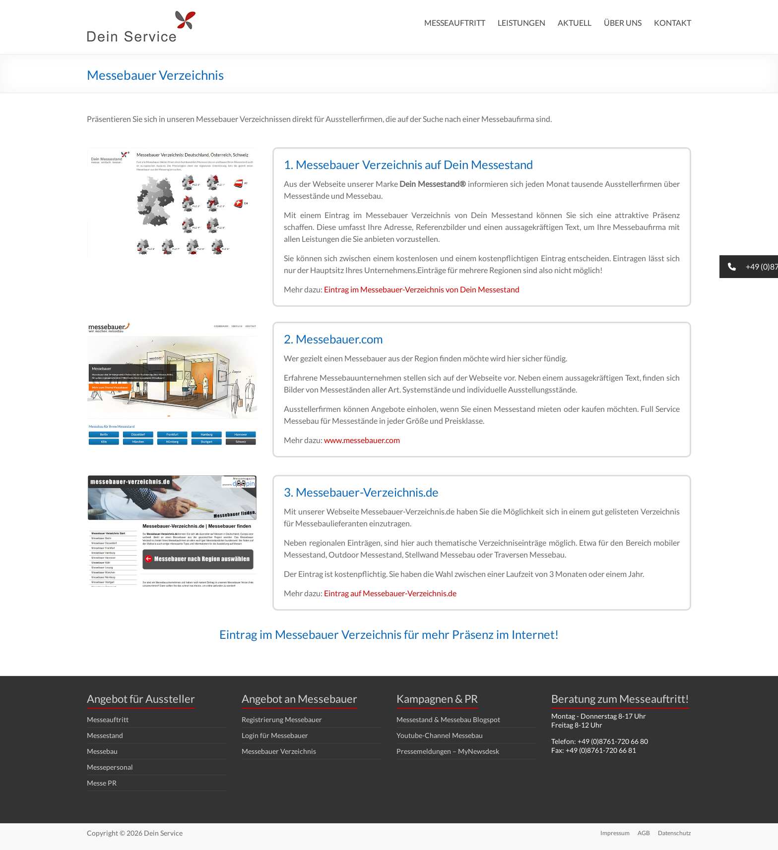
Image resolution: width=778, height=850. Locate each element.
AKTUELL (574, 22)
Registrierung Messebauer (282, 719)
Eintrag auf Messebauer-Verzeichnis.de (390, 593)
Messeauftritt (108, 719)
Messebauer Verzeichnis (279, 751)
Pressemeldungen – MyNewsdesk (447, 751)
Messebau (102, 751)
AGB (644, 833)
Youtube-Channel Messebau (439, 735)
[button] (748, 266)
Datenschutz (674, 833)
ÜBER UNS (623, 22)
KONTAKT (672, 22)
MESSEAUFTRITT (454, 22)
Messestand (105, 735)
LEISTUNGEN (521, 22)
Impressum (615, 833)
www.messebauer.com (362, 440)
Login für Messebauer (275, 735)
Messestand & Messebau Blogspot (448, 719)
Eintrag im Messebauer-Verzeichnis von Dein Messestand (421, 289)
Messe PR (102, 783)
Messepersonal (110, 767)
